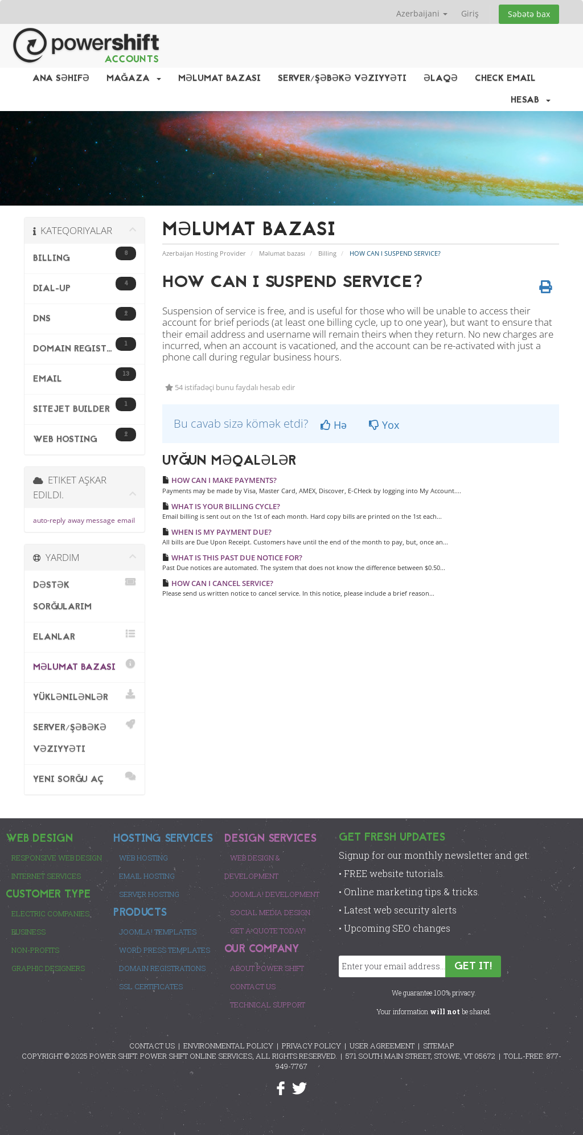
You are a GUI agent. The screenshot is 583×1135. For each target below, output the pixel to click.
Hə (334, 425)
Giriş (470, 13)
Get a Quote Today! (268, 930)
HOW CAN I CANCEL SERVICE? (217, 583)
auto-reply (49, 520)
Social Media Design (270, 912)
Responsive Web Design (56, 858)
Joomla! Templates (157, 932)
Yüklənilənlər (84, 695)
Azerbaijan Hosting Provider (204, 253)
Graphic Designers (48, 968)
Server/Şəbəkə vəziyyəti (342, 78)
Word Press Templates (164, 950)
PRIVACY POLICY (311, 1045)
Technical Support (267, 1004)
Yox (384, 425)
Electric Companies (50, 913)
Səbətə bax (529, 14)
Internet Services (46, 876)
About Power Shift (267, 968)
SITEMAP (438, 1045)
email (126, 520)
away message (91, 520)
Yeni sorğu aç (84, 777)
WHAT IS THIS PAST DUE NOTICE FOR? (232, 557)
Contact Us (253, 986)
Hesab (531, 100)
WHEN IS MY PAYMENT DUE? (217, 532)
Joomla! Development (274, 894)
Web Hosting (143, 858)
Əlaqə (441, 78)
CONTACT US (152, 1045)
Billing (327, 253)
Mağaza (133, 78)
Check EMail (505, 78)
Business (28, 932)
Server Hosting (149, 894)
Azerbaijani (421, 13)
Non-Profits (35, 950)
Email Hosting (147, 876)
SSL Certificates (151, 986)
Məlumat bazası (219, 78)
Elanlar (84, 635)
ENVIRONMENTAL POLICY (228, 1045)
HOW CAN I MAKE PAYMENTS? (219, 480)
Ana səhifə (60, 78)
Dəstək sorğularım (84, 594)
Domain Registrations (162, 968)
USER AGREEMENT (382, 1045)
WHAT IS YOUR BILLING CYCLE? (221, 506)
